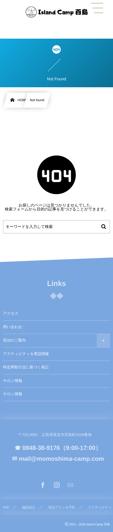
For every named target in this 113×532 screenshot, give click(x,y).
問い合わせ (12, 327)
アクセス (10, 313)
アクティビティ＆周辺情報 (26, 354)
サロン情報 (12, 381)
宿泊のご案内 (14, 340)
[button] (97, 8)
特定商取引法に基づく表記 (26, 367)
